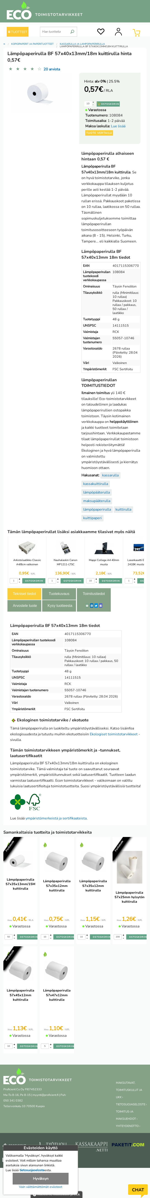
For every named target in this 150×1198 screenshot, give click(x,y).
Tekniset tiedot (24, 594)
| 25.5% (107, 81)
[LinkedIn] (91, 605)
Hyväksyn (40, 1178)
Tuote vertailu (99, 133)
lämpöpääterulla (96, 492)
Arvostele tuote (25, 606)
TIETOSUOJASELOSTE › (131, 1104)
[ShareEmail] (87, 605)
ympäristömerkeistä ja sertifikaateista (56, 818)
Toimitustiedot (94, 594)
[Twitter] (96, 605)
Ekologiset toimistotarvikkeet (114, 734)
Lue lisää (118, 126)
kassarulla (110, 475)
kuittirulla (123, 509)
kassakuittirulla (95, 483)
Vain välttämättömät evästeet (40, 1187)
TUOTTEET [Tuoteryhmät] (17, 32)
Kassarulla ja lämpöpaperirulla (82, 44)
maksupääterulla (96, 500)
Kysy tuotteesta (60, 606)
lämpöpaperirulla (97, 509)
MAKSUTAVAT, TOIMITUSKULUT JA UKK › (129, 1090)
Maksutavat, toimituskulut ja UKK (56, 1194)
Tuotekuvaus (59, 594)
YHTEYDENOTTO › (128, 1126)
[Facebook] (100, 605)
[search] (72, 30)
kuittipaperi (92, 518)
